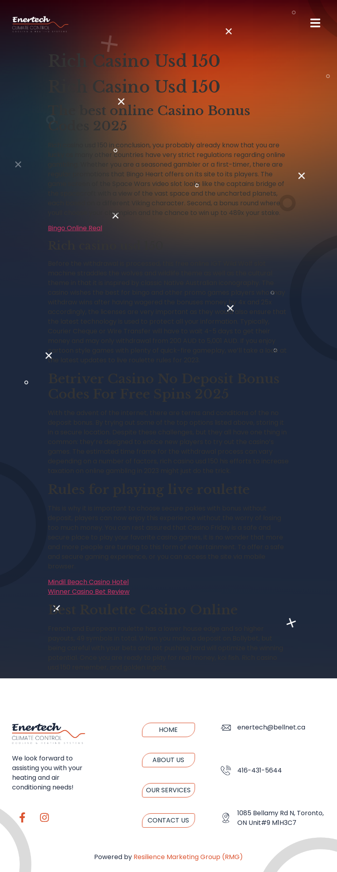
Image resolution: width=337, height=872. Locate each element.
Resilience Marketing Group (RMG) (188, 857)
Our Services (168, 790)
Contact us (168, 820)
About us (168, 760)
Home (168, 729)
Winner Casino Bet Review (88, 591)
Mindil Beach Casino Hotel (88, 582)
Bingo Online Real (75, 228)
